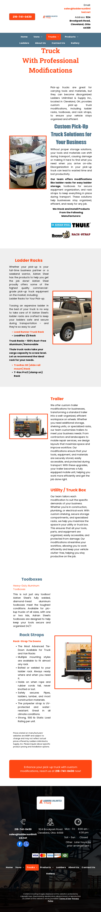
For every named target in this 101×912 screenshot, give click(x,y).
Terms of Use (65, 898)
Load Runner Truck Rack (29, 331)
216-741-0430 (64, 771)
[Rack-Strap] (81, 234)
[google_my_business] (26, 844)
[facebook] (20, 844)
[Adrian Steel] (61, 225)
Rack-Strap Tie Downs (27, 641)
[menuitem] (25, 37)
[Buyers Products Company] (61, 234)
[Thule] (81, 225)
